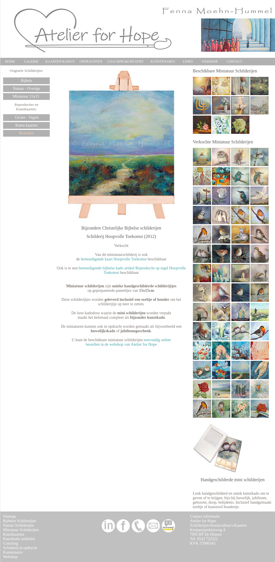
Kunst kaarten (26, 125)
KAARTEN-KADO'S (60, 61)
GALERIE (31, 61)
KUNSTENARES (162, 61)
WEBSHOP (210, 61)
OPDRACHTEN (91, 61)
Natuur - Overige (26, 88)
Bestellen (26, 133)
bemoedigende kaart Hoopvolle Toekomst (113, 259)
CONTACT (234, 61)
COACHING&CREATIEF (125, 61)
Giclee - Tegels (26, 117)
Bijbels (26, 81)
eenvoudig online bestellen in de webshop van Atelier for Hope (128, 342)
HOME (10, 61)
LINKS (188, 61)
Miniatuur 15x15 (26, 96)
